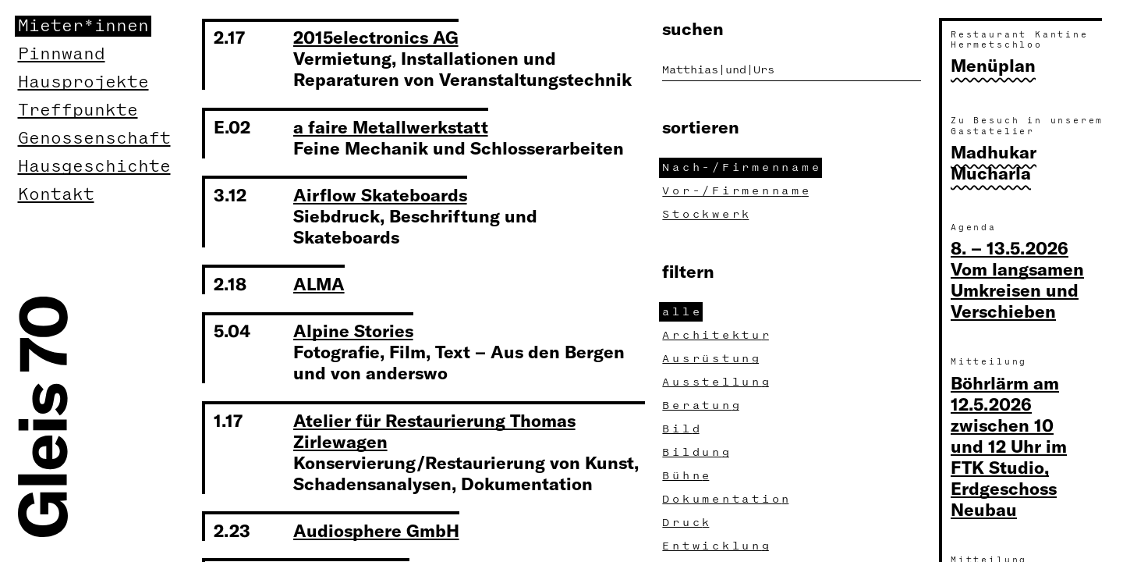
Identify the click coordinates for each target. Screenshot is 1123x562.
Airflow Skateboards (380, 194)
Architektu (717, 335)
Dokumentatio (727, 499)
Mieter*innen (83, 26)
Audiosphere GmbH (376, 530)
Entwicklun (717, 546)
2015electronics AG (376, 37)
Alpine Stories (353, 330)
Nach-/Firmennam (742, 167)
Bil (682, 429)
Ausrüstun (712, 358)
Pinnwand (61, 54)
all (682, 312)
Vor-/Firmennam (737, 191)
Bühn (687, 476)
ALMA (319, 283)
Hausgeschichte (94, 166)
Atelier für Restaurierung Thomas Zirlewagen (434, 430)
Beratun (702, 405)
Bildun (697, 452)
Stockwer (707, 214)
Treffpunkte (78, 110)
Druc (687, 522)
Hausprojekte (83, 82)
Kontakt (56, 194)
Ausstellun (717, 382)
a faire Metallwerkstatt (390, 126)
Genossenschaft (94, 138)
